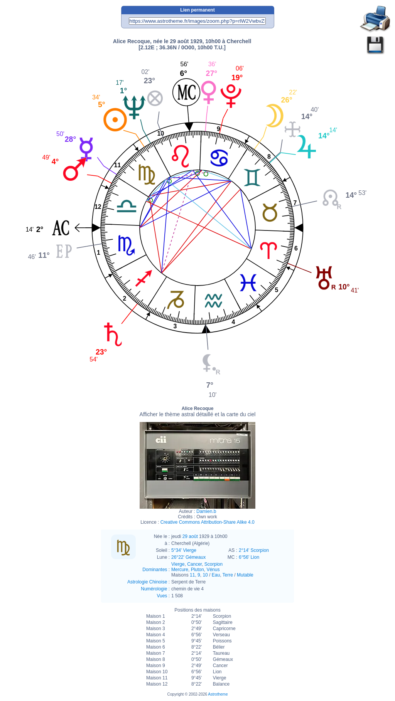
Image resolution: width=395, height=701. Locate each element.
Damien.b (206, 511)
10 (205, 575)
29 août (190, 536)
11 (192, 575)
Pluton (197, 569)
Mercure (179, 569)
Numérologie (154, 589)
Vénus (212, 569)
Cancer (194, 564)
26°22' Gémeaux (188, 557)
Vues (162, 595)
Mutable (245, 575)
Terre (228, 575)
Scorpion (213, 564)
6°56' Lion (249, 557)
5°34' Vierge (183, 550)
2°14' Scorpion (254, 550)
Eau (216, 575)
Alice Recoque (198, 411)
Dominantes (154, 569)
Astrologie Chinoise (147, 582)
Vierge (177, 564)
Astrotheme (218, 694)
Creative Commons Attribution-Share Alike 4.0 (207, 522)
